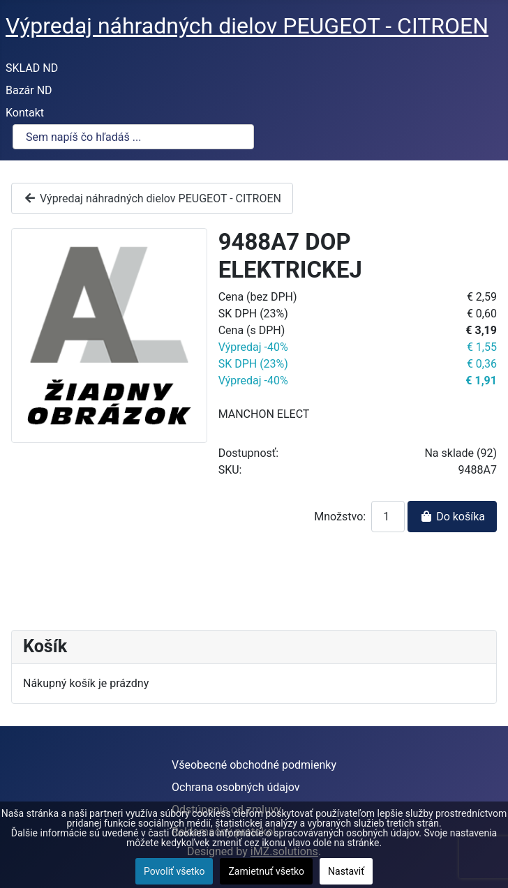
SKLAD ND (32, 68)
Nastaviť (346, 871)
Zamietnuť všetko (266, 871)
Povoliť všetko (174, 871)
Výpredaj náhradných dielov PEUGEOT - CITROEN (152, 198)
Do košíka (452, 516)
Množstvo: (340, 516)
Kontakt (25, 112)
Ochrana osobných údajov (236, 787)
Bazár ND (29, 90)
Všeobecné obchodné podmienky (254, 765)
